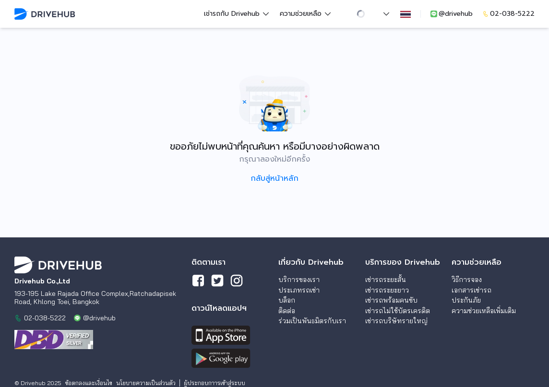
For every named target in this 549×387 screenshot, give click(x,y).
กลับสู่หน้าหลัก (274, 178)
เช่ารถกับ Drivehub (237, 14)
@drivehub (451, 14)
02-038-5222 (508, 14)
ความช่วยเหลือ (306, 14)
